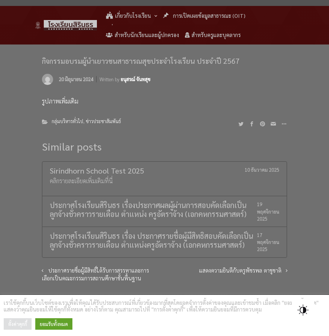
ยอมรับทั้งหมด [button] (54, 324)
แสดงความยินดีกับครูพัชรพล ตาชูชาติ (240, 270)
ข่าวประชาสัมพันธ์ (103, 121)
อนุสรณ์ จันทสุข (135, 79)
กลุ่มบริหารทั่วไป (67, 121)
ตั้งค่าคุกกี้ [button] (17, 324)
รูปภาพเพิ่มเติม (60, 101)
